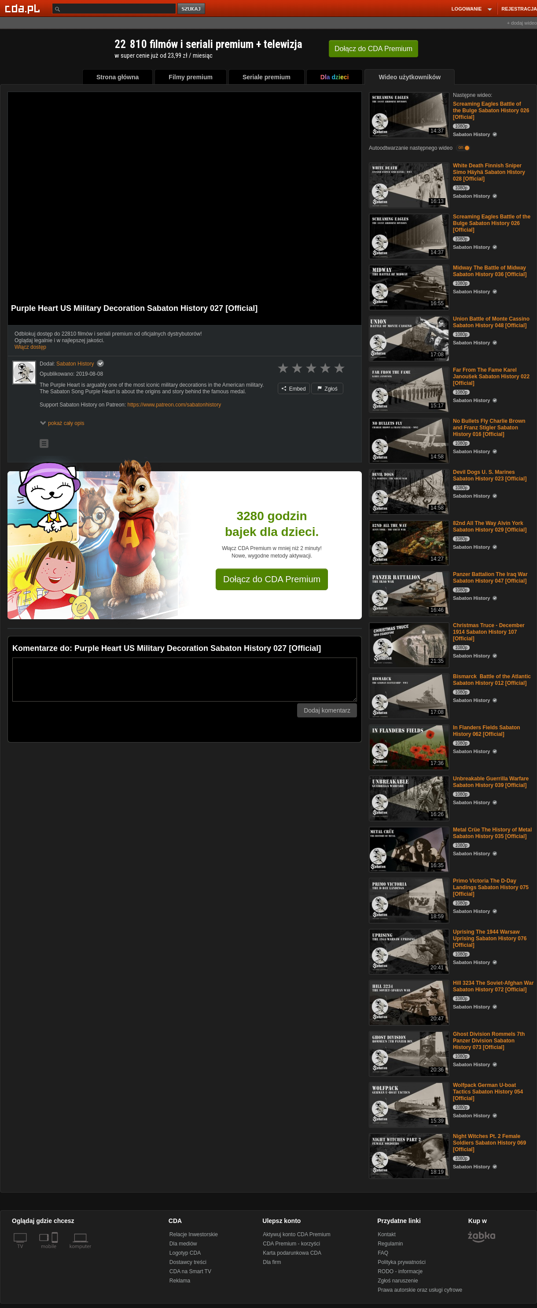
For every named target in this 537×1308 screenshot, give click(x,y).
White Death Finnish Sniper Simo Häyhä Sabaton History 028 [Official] (489, 172)
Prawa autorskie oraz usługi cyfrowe (420, 1290)
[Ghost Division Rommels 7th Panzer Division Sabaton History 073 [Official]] (408, 1053)
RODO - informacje (400, 1271)
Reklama (179, 1281)
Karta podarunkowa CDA (292, 1253)
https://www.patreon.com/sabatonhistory (174, 405)
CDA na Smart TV (190, 1271)
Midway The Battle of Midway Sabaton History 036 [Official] (489, 271)
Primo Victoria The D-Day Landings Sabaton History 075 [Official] (491, 887)
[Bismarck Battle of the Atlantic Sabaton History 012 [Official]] (408, 695)
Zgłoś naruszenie (398, 1281)
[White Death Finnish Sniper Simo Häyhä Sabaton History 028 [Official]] (408, 185)
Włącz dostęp (30, 347)
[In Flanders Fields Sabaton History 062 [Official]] (408, 746)
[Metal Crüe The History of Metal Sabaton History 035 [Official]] (408, 849)
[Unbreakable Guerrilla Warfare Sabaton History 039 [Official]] (408, 798)
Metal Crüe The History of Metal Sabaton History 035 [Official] (492, 833)
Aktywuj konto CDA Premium (296, 1234)
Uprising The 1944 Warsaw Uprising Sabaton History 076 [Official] (489, 938)
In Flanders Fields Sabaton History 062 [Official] (486, 730)
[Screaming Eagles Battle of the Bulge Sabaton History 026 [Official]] (408, 114)
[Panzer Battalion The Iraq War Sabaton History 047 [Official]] (408, 593)
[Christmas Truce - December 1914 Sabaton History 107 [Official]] (408, 644)
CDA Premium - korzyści (291, 1244)
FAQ (383, 1253)
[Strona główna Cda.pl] (24, 8)
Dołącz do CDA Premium (271, 579)
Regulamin (390, 1244)
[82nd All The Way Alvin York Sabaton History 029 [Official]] (408, 542)
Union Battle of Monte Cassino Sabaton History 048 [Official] (491, 322)
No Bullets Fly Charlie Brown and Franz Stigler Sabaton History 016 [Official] (489, 427)
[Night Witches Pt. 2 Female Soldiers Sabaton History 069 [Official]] (408, 1155)
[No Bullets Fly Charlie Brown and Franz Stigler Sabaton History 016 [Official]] (408, 440)
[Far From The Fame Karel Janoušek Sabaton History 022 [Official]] (408, 389)
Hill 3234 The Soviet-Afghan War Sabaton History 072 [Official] (493, 986)
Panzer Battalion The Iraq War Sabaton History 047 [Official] (490, 577)
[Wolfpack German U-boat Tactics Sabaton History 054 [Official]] (408, 1104)
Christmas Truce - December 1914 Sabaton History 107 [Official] (489, 632)
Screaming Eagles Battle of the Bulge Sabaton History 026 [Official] (491, 110)
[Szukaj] (114, 8)
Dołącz (373, 48)
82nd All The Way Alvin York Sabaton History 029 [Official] (489, 526)
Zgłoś (327, 389)
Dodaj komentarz (327, 710)
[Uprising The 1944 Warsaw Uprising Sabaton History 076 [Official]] (408, 951)
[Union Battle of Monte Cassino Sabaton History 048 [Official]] (408, 338)
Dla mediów (183, 1244)
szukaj (191, 9)
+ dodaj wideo (522, 23)
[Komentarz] (184, 680)
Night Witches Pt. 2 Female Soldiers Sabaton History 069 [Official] (489, 1143)
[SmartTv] (55, 1252)
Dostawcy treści (187, 1262)
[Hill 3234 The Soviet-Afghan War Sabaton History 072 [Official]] (408, 1002)
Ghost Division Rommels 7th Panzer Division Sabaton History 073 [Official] (489, 1040)
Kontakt (387, 1234)
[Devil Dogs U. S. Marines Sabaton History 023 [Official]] (408, 491)
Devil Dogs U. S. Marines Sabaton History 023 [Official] (489, 475)
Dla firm (272, 1262)
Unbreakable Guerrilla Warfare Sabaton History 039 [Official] (491, 782)
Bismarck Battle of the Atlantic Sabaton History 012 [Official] (492, 679)
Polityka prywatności (402, 1262)
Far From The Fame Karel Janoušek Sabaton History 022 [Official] (491, 376)
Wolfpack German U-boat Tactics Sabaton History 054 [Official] (488, 1091)
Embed (293, 389)
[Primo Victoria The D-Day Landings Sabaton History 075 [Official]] (408, 900)
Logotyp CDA (185, 1253)
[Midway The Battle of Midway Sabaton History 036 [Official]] (408, 287)
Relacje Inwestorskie (193, 1234)
